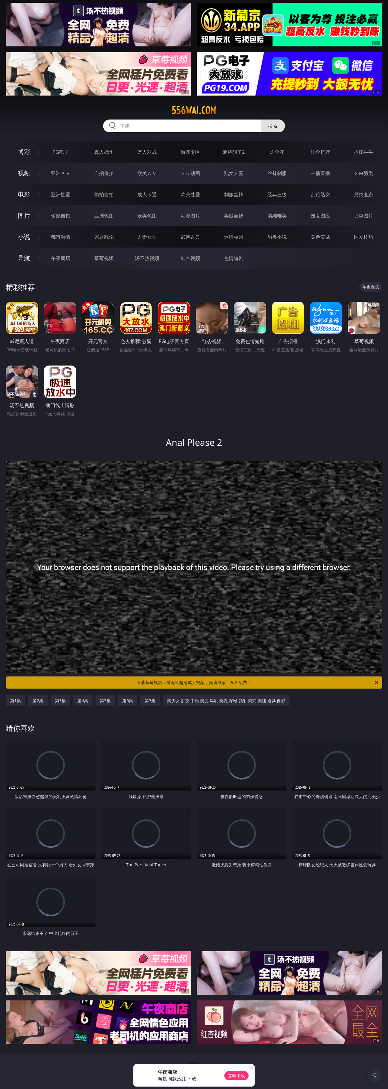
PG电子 (60, 152)
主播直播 (320, 173)
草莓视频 (104, 258)
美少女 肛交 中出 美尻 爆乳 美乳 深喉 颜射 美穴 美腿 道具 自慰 (226, 700)
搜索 (273, 126)
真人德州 (104, 152)
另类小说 (277, 237)
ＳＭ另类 (363, 173)
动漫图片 (190, 215)
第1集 (15, 700)
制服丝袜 (233, 194)
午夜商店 (60, 258)
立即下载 (236, 1075)
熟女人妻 (233, 173)
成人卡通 (147, 194)
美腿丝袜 (233, 215)
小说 (24, 237)
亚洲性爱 (60, 194)
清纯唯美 (277, 215)
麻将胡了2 (233, 152)
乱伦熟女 (320, 194)
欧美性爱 (190, 194)
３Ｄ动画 (190, 173)
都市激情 (60, 237)
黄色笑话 (320, 237)
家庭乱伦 (104, 237)
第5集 (105, 700)
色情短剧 (233, 258)
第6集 (127, 700)
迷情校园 (233, 237)
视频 (24, 173)
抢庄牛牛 (363, 152)
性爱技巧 (363, 237)
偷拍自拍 (104, 194)
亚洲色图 (104, 215)
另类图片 (363, 215)
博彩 (24, 152)
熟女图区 (320, 215)
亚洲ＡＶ (60, 173)
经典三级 (277, 194)
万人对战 (147, 152)
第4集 (82, 700)
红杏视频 (190, 258)
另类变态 (363, 194)
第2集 (37, 700)
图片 (24, 215)
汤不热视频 (147, 258)
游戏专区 (190, 152)
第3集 (60, 700)
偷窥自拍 (60, 215)
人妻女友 (147, 237)
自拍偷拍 (104, 173)
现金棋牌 (320, 152)
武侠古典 (190, 237)
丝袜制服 (277, 173)
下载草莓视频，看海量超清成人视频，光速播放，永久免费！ (258, 682)
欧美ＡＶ (147, 173)
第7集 (150, 700)
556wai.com (194, 110)
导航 (24, 258)
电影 (24, 194)
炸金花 (277, 152)
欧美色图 (147, 215)
